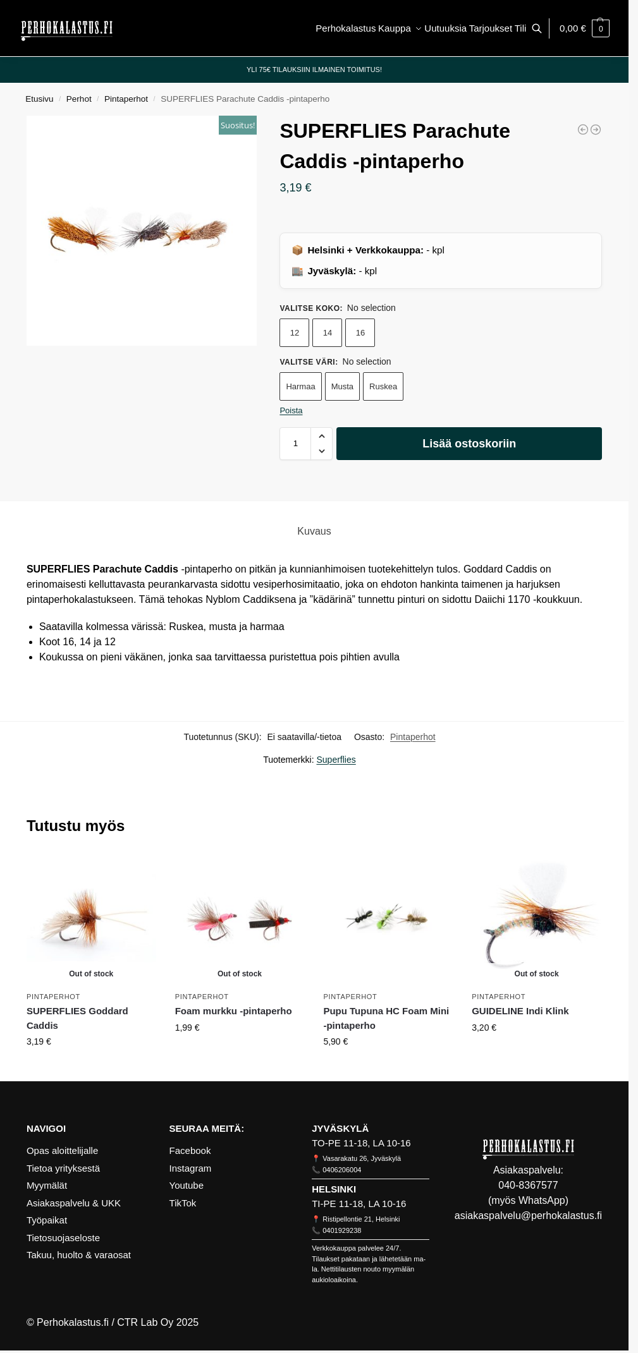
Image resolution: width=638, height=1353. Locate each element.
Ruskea (383, 386)
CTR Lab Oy (145, 1322)
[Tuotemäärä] (295, 443)
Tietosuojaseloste (63, 1237)
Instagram (190, 1168)
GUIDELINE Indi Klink (520, 1010)
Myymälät (47, 1185)
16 (360, 332)
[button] (585, 28)
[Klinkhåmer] (583, 129)
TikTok (183, 1203)
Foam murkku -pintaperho (233, 1010)
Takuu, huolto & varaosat (79, 1254)
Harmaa (300, 386)
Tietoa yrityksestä (63, 1168)
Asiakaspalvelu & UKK (74, 1203)
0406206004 (341, 1170)
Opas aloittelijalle (62, 1150)
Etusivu (39, 99)
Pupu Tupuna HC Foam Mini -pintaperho (386, 1018)
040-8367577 (528, 1185)
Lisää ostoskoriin (469, 443)
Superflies (336, 760)
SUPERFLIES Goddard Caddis (77, 1018)
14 (327, 332)
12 (294, 332)
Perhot (79, 99)
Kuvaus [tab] (314, 531)
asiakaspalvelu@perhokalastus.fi (528, 1215)
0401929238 (341, 1230)
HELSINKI (334, 1189)
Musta (342, 386)
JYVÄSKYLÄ (340, 1128)
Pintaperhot (126, 99)
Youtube (186, 1185)
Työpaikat (47, 1220)
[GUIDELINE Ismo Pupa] (595, 129)
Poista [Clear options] (290, 410)
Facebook (190, 1150)
